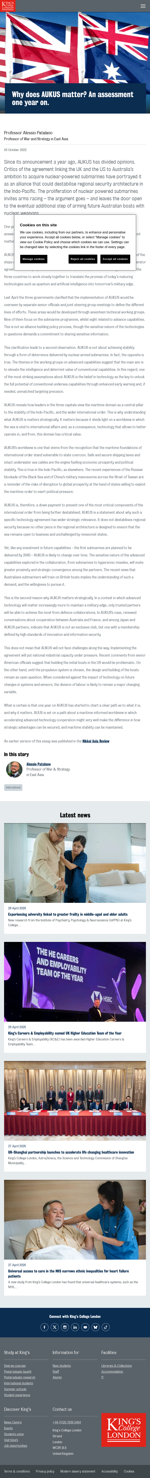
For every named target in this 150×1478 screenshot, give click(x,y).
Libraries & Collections (116, 1365)
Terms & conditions (17, 1471)
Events (8, 1428)
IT (102, 1377)
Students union (14, 1434)
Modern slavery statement (77, 1471)
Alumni (57, 1377)
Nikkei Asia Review (95, 741)
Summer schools (15, 1389)
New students (62, 1365)
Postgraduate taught (17, 1371)
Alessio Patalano (39, 764)
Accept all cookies (115, 259)
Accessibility (109, 1471)
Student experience (17, 1395)
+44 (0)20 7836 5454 (67, 1422)
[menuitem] (26, 1366)
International (13, 787)
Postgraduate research (19, 1377)
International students (18, 1383)
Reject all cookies (83, 259)
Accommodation (112, 1371)
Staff (56, 1371)
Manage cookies (34, 259)
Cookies (129, 1471)
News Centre (13, 1422)
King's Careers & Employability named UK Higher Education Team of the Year (65, 1033)
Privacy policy (45, 1471)
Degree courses (15, 1365)
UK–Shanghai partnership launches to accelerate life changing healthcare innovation (71, 1152)
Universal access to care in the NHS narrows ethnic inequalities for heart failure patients (68, 1274)
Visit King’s (11, 1440)
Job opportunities (15, 1445)
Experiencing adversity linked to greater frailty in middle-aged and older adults (68, 914)
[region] (75, 242)
